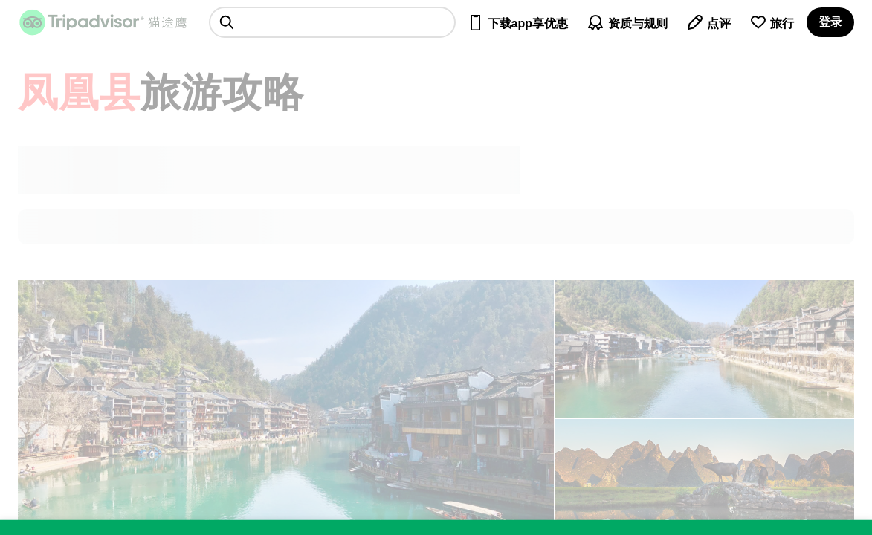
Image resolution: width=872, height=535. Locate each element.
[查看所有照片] (704, 349)
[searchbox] (332, 22)
